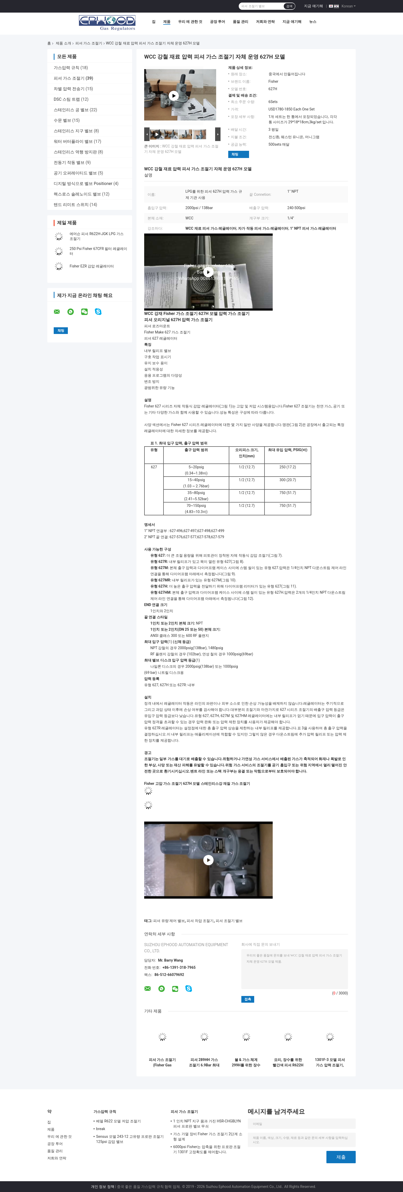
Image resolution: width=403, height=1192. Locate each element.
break (100, 1129)
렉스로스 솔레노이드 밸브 (77, 194)
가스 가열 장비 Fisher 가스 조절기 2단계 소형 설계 (207, 1136)
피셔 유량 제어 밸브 (169, 921)
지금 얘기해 (313, 6)
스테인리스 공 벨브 (71, 109)
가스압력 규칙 (66, 67)
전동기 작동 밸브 (69, 162)
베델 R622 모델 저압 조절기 (118, 1121)
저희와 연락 (265, 22)
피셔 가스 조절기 (88, 43)
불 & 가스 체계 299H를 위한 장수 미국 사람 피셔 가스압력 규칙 (246, 1062)
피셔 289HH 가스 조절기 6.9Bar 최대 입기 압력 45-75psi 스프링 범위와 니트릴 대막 (204, 1062)
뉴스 (312, 22)
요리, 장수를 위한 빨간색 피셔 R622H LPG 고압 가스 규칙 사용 (288, 1062)
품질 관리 (240, 22)
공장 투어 (217, 22)
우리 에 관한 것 (190, 22)
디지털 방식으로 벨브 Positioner (83, 183)
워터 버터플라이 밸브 (73, 141)
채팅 (235, 154)
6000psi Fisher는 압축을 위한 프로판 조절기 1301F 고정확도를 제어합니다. (207, 1149)
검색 (289, 6)
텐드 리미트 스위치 (71, 204)
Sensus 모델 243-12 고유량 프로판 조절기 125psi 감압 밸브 (130, 1139)
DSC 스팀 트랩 (67, 99)
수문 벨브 (62, 120)
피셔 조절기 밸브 (229, 921)
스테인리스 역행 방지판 (75, 152)
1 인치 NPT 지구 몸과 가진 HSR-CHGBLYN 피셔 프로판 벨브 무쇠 (207, 1123)
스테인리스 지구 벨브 (73, 130)
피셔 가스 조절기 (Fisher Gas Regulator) (162, 1062)
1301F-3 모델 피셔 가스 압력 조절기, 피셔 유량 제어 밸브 (330, 1062)
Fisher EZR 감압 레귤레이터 (92, 266)
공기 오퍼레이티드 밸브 (75, 173)
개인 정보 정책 (102, 1187)
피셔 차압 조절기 (200, 921)
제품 (166, 22)
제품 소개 (63, 43)
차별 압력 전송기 (69, 88)
